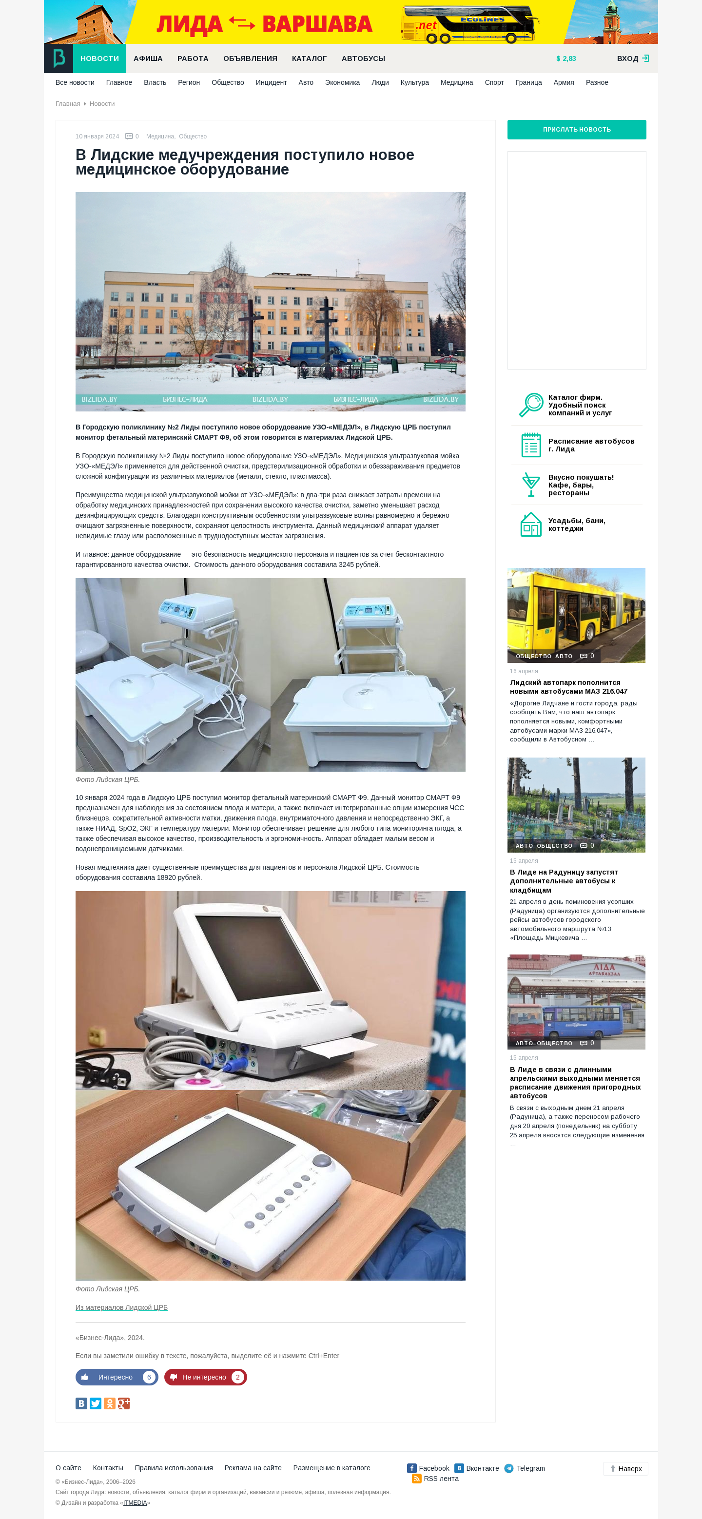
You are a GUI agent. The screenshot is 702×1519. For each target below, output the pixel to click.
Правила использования (174, 1468)
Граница (529, 82)
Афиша (148, 58)
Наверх (625, 1469)
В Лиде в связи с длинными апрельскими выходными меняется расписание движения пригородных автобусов (575, 1083)
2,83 (568, 58)
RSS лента (435, 1478)
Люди (380, 82)
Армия (564, 82)
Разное (597, 82)
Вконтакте (476, 1468)
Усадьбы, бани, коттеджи (576, 524)
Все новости (75, 82)
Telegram (524, 1468)
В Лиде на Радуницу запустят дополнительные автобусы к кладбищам (564, 881)
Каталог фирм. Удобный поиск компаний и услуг (580, 405)
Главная (68, 103)
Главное (119, 82)
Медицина (457, 82)
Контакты (108, 1468)
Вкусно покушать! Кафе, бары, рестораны (581, 485)
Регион (189, 82)
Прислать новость (577, 129)
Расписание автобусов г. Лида (591, 445)
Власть (155, 82)
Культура (415, 82)
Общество (228, 82)
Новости (99, 58)
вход (633, 58)
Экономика (342, 82)
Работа (193, 58)
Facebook (428, 1468)
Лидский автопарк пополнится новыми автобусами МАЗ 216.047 (568, 687)
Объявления (250, 58)
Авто (306, 82)
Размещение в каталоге (331, 1468)
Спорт (494, 82)
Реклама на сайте (253, 1468)
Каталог (309, 58)
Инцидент (271, 82)
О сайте (68, 1468)
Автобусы (363, 58)
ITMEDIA (135, 1503)
